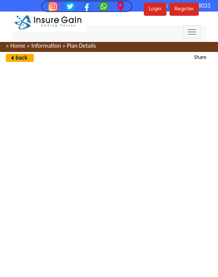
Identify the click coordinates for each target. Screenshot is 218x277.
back (22, 57)
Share (200, 57)
